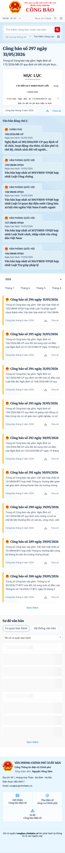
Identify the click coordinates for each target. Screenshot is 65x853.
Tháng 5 (40, 288)
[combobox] (18, 36)
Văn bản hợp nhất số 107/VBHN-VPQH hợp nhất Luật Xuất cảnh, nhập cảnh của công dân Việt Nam (32, 234)
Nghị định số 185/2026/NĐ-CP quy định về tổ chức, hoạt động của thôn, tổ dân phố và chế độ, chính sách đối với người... (31, 145)
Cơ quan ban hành (16, 628)
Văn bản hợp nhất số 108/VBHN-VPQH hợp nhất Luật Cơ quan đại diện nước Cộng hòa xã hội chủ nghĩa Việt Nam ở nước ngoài (32, 203)
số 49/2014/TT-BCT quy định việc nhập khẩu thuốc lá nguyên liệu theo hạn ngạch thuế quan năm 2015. (32, 659)
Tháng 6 (25, 288)
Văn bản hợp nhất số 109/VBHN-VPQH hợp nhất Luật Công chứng (32, 174)
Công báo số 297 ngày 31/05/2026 (25, 51)
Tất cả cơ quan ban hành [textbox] (17, 638)
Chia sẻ (57, 110)
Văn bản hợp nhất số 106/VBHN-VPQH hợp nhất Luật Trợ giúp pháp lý (32, 263)
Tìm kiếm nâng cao (47, 36)
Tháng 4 (56, 288)
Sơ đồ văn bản (13, 621)
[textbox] (18, 37)
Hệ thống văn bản (45, 628)
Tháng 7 (9, 288)
